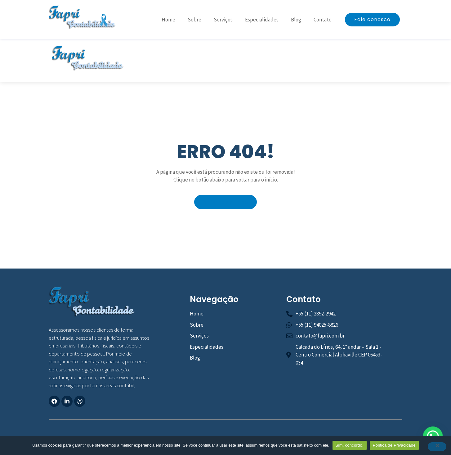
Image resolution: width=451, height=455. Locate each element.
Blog (296, 19)
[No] (437, 446)
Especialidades (262, 19)
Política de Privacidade (394, 445)
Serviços (223, 19)
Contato (323, 19)
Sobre (194, 19)
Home (168, 19)
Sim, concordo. (350, 445)
